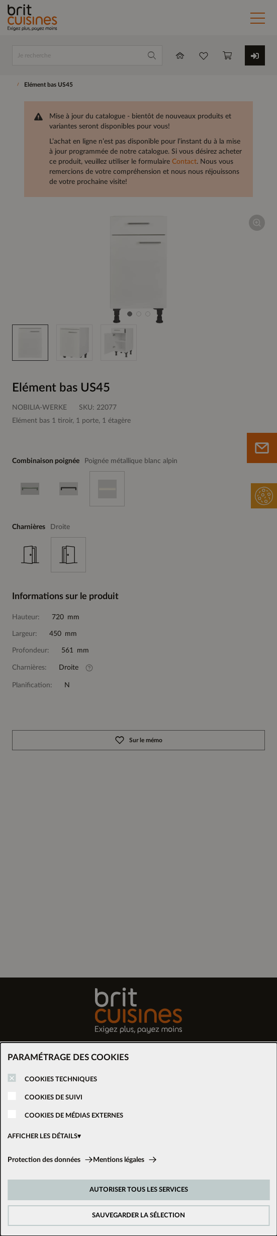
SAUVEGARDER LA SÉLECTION (138, 1215)
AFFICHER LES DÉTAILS (42, 1136)
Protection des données (44, 1159)
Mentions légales (118, 1159)
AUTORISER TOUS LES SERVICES (138, 1190)
